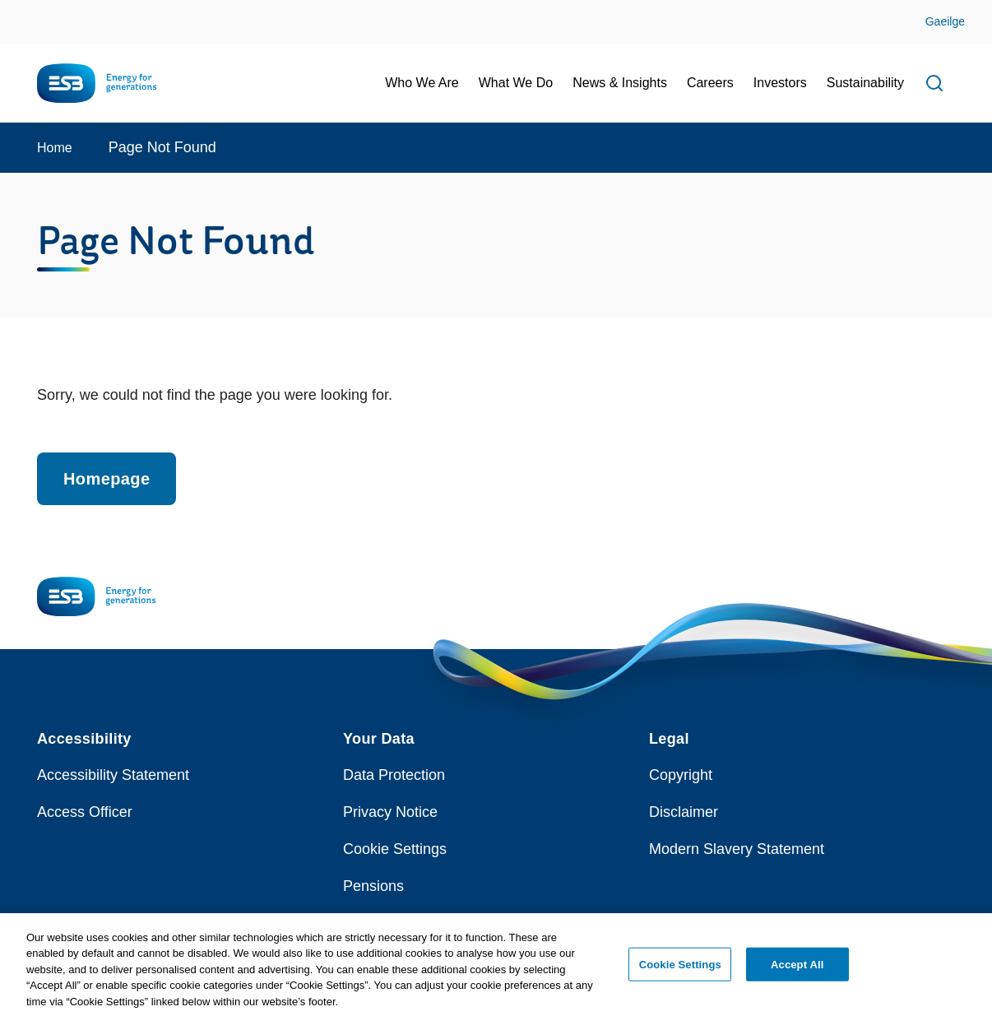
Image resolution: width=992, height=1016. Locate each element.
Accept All (797, 970)
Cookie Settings (395, 849)
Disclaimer (683, 812)
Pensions (373, 886)
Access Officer (84, 812)
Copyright (680, 775)
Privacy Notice (390, 812)
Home (54, 148)
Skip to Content (26, 10)
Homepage (106, 479)
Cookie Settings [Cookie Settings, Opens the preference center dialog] (680, 970)
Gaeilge (945, 21)
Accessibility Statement (113, 775)
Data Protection (394, 775)
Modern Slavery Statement (736, 849)
